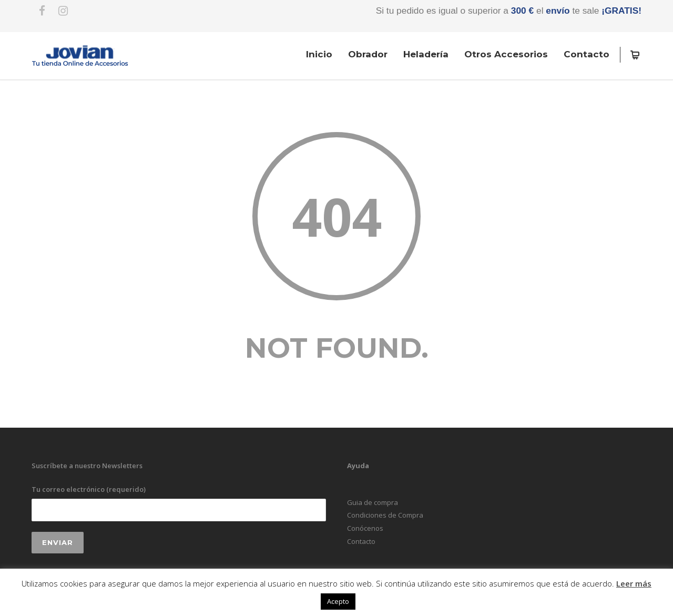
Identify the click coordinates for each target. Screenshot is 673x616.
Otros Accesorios (506, 54)
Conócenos (365, 528)
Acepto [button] (338, 601)
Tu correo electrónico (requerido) (179, 502)
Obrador (368, 54)
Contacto (586, 54)
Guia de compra (372, 502)
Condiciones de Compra (385, 515)
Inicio (319, 54)
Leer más (633, 583)
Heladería (425, 54)
